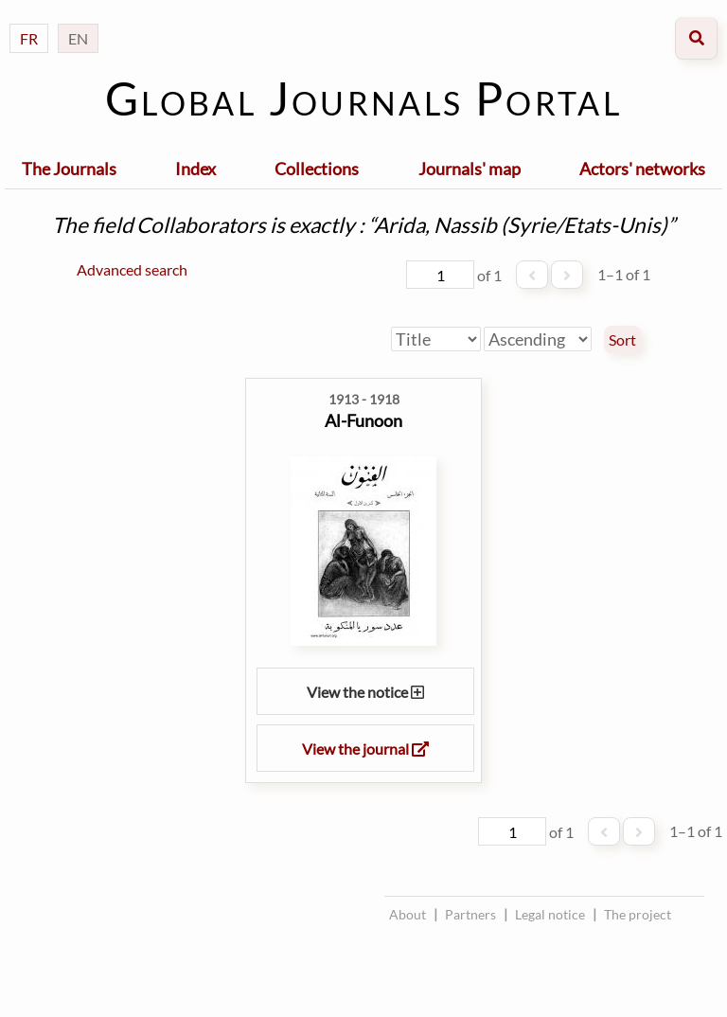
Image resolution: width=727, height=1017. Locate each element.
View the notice (365, 692)
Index (195, 168)
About (407, 914)
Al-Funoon (363, 420)
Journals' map (469, 168)
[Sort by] (436, 339)
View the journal (365, 749)
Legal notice (550, 914)
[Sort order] (538, 339)
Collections (317, 168)
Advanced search (132, 269)
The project (637, 914)
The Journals (69, 168)
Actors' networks (642, 168)
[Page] (440, 274)
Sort (622, 340)
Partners (470, 914)
